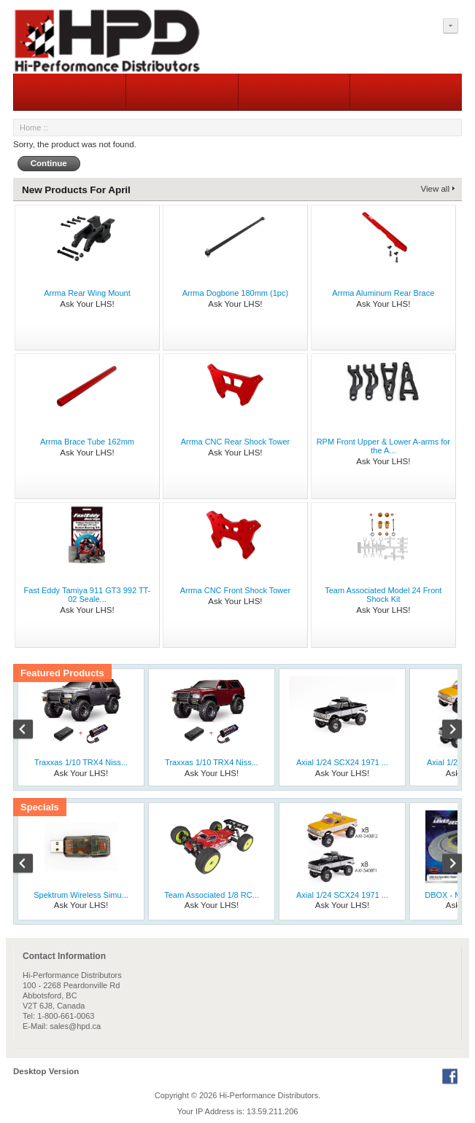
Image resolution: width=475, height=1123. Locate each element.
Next (444, 731)
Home (30, 127)
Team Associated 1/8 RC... (211, 895)
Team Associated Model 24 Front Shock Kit (383, 594)
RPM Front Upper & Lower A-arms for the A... (383, 446)
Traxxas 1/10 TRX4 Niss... (81, 762)
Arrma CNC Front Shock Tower (235, 590)
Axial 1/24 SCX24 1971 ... (342, 762)
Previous (30, 731)
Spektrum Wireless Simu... (81, 895)
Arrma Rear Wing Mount (87, 293)
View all (435, 188)
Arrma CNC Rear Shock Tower (235, 441)
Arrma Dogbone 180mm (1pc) (235, 293)
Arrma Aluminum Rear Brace (383, 293)
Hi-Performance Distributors (269, 1095)
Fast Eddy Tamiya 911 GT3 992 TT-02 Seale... (87, 594)
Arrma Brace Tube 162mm (87, 441)
